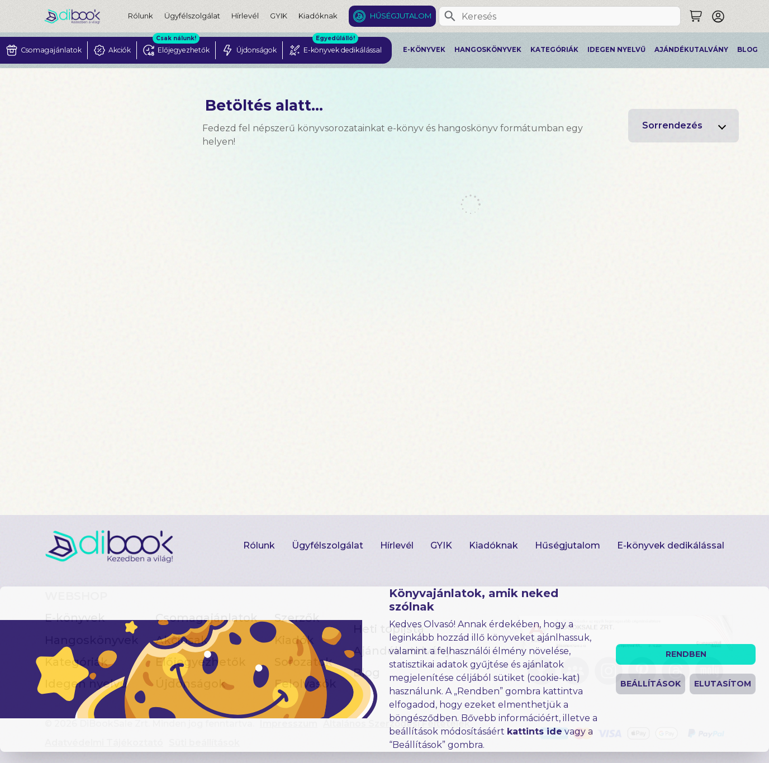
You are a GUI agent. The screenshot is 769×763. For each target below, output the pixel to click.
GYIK (278, 15)
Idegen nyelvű (616, 50)
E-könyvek (424, 50)
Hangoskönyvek (487, 50)
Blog (747, 50)
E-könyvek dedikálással (670, 545)
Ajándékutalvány (691, 50)
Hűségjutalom (400, 15)
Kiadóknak (318, 15)
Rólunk (140, 15)
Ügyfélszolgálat (192, 15)
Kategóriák (554, 50)
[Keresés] (450, 16)
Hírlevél (245, 15)
